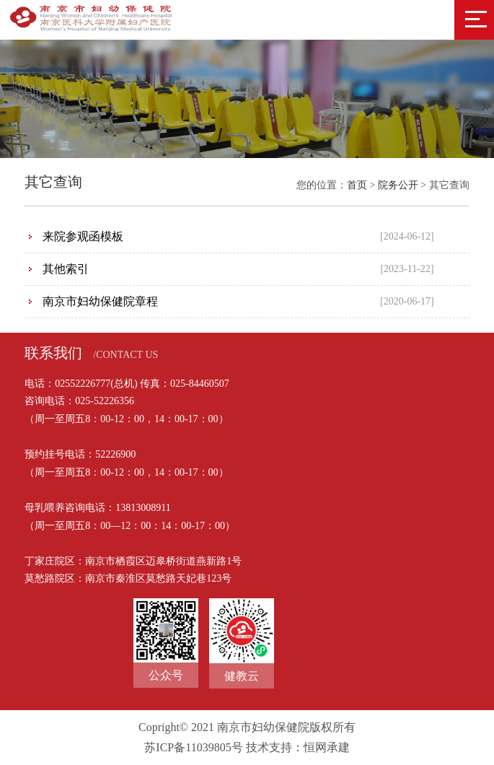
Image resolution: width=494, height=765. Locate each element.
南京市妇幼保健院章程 (100, 301)
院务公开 (398, 185)
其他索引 (66, 269)
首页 (357, 185)
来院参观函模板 (83, 236)
